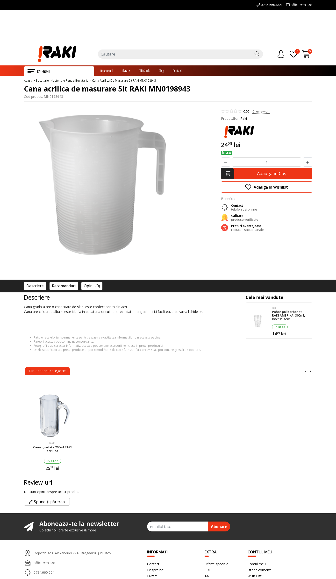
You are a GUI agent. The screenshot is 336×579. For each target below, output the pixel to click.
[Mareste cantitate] (307, 162)
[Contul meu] (282, 54)
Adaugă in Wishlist (266, 187)
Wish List (255, 576)
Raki (243, 119)
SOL (208, 570)
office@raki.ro (299, 4)
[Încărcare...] (307, 54)
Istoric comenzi (260, 570)
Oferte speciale (216, 564)
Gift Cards (144, 71)
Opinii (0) (92, 286)
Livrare (126, 71)
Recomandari (64, 286)
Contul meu (257, 564)
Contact (177, 71)
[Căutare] (257, 54)
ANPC (209, 576)
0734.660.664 (269, 4)
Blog (161, 71)
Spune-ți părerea (47, 502)
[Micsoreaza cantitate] (225, 162)
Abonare (219, 527)
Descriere (35, 286)
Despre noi (106, 71)
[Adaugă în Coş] (266, 173)
